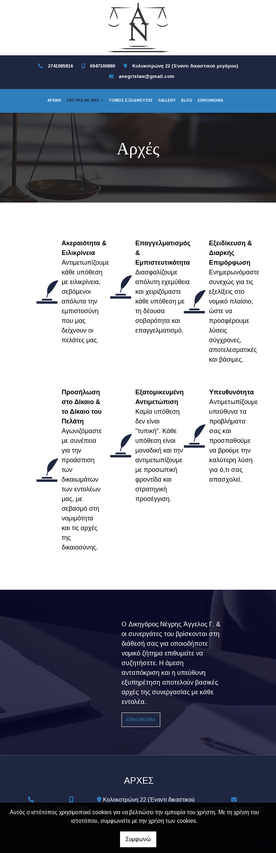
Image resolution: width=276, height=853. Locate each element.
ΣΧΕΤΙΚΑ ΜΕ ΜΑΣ (83, 100)
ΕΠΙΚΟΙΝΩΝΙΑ (210, 100)
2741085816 (60, 66)
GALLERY (167, 100)
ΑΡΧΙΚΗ (54, 100)
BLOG (186, 100)
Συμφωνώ (138, 839)
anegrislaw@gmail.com (146, 76)
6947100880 (102, 66)
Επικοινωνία (141, 719)
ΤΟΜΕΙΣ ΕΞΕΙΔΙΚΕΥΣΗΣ (131, 100)
